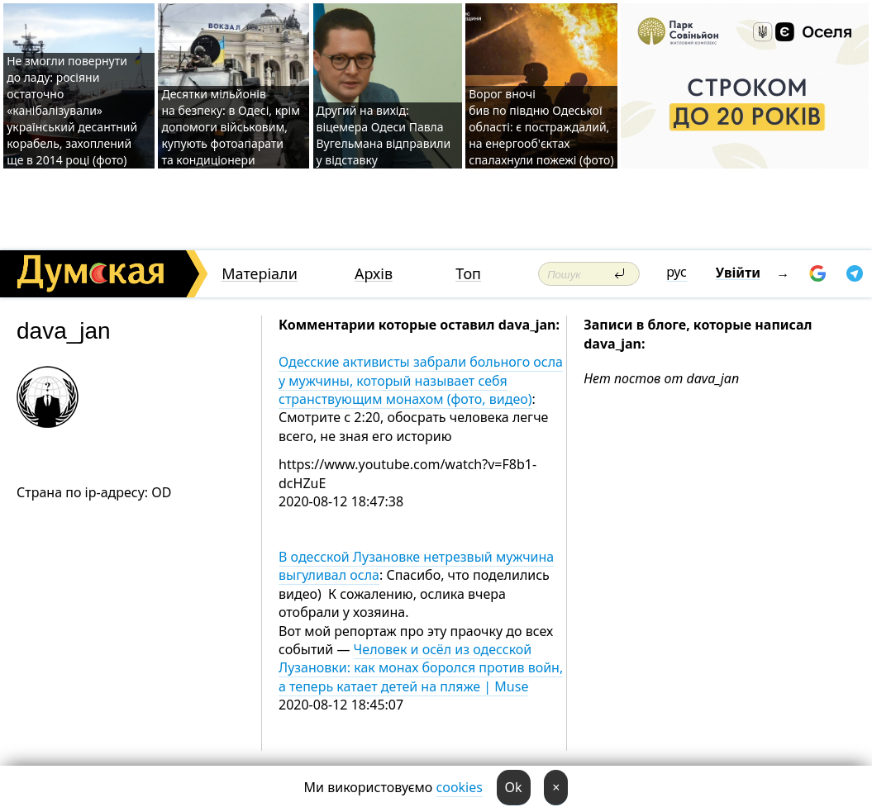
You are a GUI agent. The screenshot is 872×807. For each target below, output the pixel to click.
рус (676, 272)
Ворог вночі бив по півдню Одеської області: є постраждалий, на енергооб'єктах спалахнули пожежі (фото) (541, 127)
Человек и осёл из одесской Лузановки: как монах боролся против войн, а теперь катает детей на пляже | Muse (421, 667)
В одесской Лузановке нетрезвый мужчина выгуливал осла (416, 566)
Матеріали (260, 274)
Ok (513, 787)
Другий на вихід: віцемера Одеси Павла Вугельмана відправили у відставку (384, 135)
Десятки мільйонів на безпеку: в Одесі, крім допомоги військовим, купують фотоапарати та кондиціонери (230, 127)
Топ (468, 274)
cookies (459, 787)
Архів (374, 274)
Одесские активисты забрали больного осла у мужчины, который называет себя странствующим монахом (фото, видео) (421, 380)
